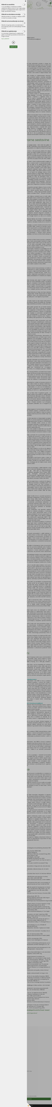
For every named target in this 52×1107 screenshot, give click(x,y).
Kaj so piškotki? (5, 38)
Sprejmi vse (13, 47)
